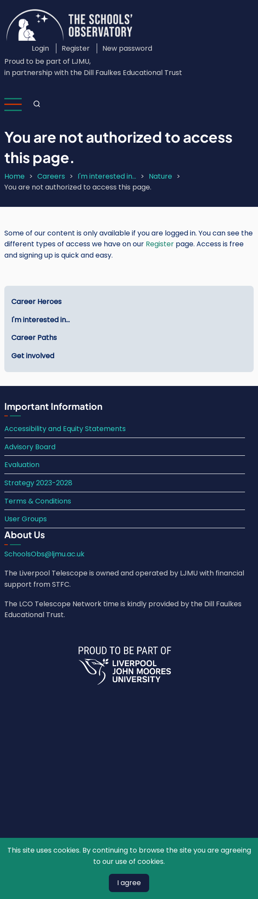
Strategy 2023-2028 (38, 483)
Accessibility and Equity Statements (65, 429)
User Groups (25, 519)
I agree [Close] (129, 883)
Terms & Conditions (37, 501)
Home (14, 176)
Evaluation (21, 465)
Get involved (32, 356)
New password (127, 48)
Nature (160, 176)
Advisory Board (30, 447)
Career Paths (34, 338)
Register (76, 48)
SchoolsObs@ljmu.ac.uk (44, 554)
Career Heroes (36, 302)
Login (40, 48)
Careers (51, 176)
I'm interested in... (107, 176)
